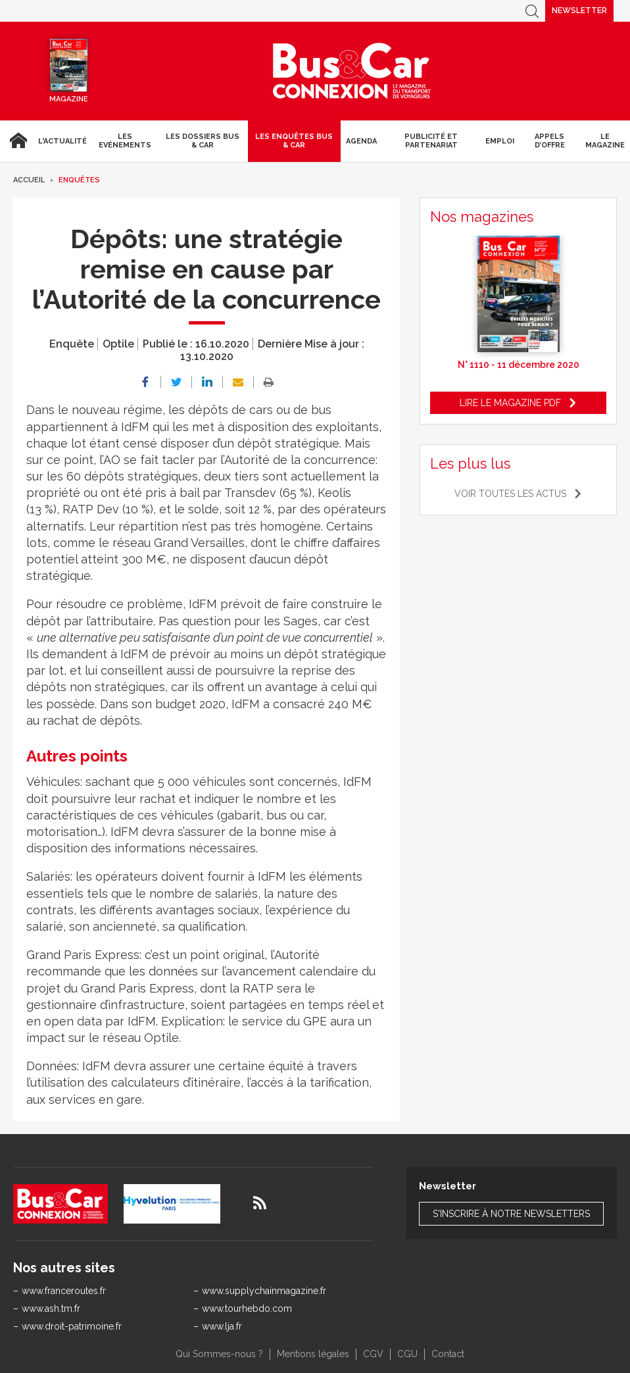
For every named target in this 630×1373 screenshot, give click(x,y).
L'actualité (62, 141)
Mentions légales (313, 1354)
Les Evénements (125, 140)
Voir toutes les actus (510, 493)
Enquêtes (79, 180)
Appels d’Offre (550, 140)
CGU (407, 1354)
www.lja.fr (222, 1326)
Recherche (532, 11)
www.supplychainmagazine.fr (264, 1290)
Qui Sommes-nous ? (219, 1354)
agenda (361, 141)
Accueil (16, 140)
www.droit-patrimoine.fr (72, 1326)
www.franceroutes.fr (64, 1290)
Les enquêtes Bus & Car (294, 140)
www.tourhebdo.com (247, 1308)
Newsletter (579, 10)
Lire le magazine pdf (510, 403)
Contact (447, 1354)
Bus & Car (352, 71)
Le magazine (605, 140)
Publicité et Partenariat (431, 140)
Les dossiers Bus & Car (202, 140)
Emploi (499, 141)
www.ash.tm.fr (51, 1308)
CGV (373, 1354)
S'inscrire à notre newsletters (511, 1213)
